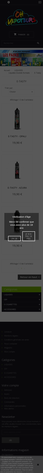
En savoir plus (28, 472)
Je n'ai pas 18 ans (28, 236)
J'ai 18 (14, 238)
